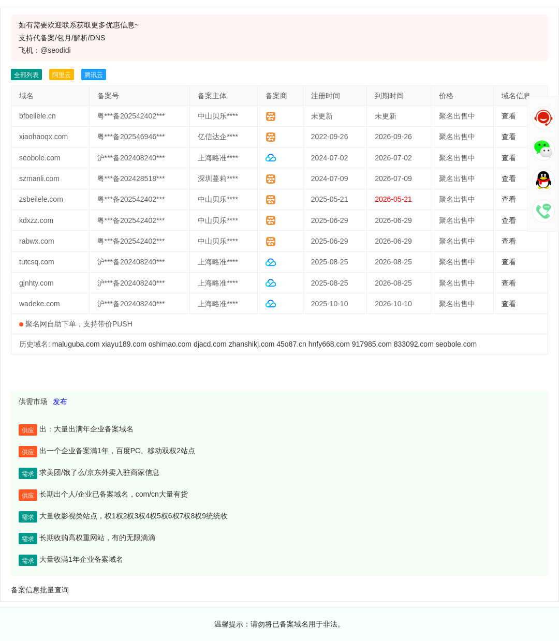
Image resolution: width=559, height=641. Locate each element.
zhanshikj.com (252, 344)
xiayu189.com (124, 344)
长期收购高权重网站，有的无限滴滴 (97, 537)
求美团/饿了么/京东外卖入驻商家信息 (99, 472)
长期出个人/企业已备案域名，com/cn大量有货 (113, 494)
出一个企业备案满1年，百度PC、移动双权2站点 (117, 450)
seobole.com (456, 344)
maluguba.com (76, 344)
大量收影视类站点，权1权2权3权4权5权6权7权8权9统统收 (133, 516)
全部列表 (26, 75)
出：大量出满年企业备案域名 (86, 429)
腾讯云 (93, 75)
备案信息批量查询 (40, 590)
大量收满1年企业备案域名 (81, 559)
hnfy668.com (329, 344)
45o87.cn (291, 344)
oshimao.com (170, 344)
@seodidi (55, 50)
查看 (509, 116)
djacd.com (210, 344)
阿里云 (61, 75)
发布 (60, 401)
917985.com (372, 344)
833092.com (414, 344)
